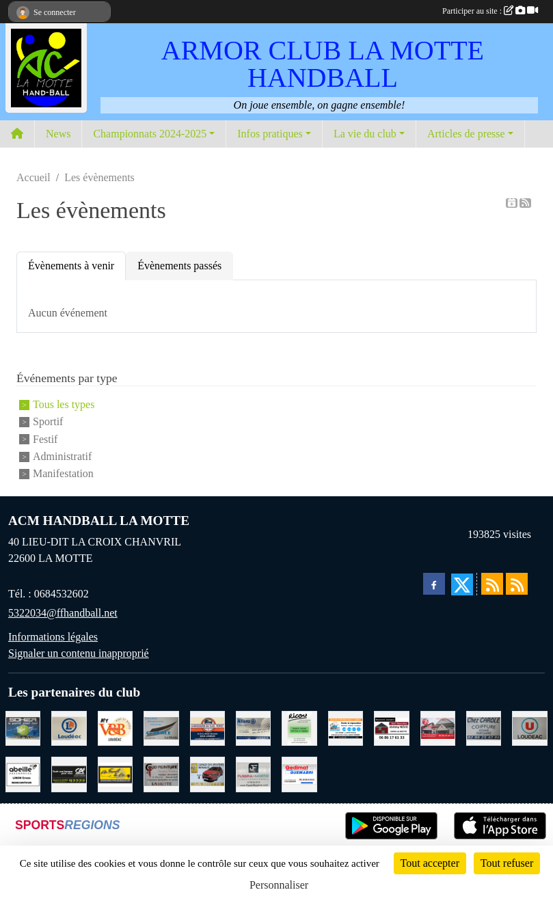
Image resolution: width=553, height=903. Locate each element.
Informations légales (53, 637)
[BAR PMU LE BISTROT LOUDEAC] (437, 727)
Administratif (62, 456)
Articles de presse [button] (466, 133)
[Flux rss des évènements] (517, 584)
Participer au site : (490, 11)
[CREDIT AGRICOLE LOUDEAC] (68, 773)
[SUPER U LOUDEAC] (529, 727)
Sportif (48, 422)
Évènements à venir (71, 265)
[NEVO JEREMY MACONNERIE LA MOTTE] (391, 727)
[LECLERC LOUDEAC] (68, 727)
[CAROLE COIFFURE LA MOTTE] (483, 727)
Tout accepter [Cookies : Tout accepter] (430, 863)
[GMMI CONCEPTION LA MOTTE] (161, 727)
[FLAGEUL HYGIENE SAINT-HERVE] (253, 773)
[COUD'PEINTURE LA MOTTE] (161, 773)
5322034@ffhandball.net (63, 613)
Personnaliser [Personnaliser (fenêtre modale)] (278, 885)
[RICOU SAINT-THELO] (299, 727)
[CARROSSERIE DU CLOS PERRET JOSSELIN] (207, 727)
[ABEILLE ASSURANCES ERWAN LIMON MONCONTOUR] (22, 773)
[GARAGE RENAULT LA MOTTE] (207, 773)
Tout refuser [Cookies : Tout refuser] (507, 863)
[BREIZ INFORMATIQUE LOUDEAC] (345, 727)
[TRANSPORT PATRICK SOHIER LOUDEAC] (22, 727)
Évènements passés (179, 265)
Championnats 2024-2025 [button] (149, 133)
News (58, 133)
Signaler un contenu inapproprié (78, 653)
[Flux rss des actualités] (492, 584)
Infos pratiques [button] (270, 133)
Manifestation (63, 474)
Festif (45, 439)
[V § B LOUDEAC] (115, 727)
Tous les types (63, 404)
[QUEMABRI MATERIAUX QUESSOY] (299, 773)
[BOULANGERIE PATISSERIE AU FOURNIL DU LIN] (115, 773)
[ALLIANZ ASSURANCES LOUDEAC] (253, 727)
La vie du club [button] (365, 133)
